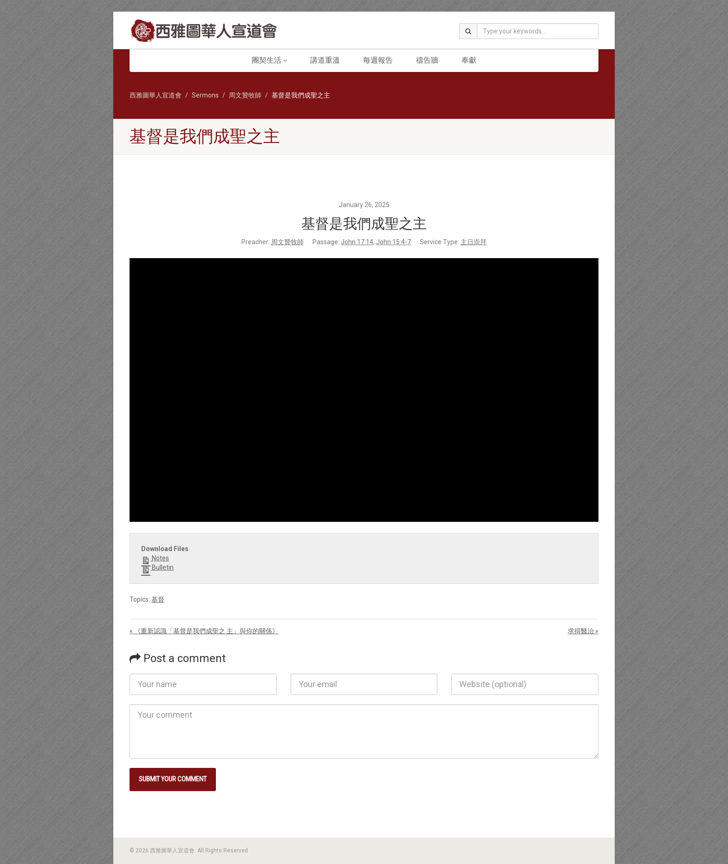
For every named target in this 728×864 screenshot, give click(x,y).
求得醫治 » (583, 631)
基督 (157, 599)
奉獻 (469, 60)
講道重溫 (325, 60)
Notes (155, 558)
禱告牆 (427, 60)
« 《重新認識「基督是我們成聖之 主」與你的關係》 (204, 631)
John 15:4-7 (393, 242)
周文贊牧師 (287, 242)
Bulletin (157, 567)
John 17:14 (357, 242)
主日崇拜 (474, 242)
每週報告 (378, 60)
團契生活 (269, 60)
